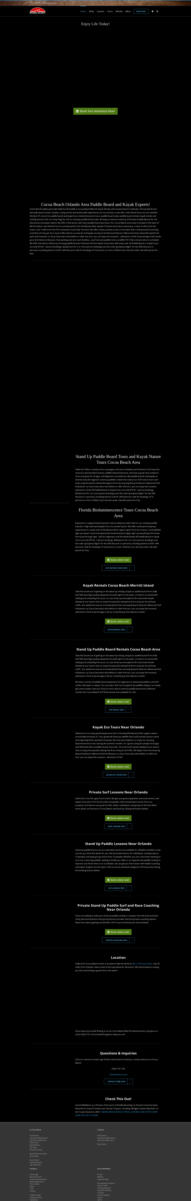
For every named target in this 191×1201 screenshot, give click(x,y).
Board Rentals (35, 1145)
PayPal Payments (36, 1162)
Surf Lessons (34, 1135)
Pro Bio (100, 1174)
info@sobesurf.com (49, 3)
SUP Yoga (33, 1147)
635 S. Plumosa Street (142, 963)
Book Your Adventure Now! (97, 111)
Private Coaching (36, 1150)
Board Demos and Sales (38, 1154)
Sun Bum (100, 1193)
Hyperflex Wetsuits (104, 1190)
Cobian (99, 1197)
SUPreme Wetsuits (104, 1188)
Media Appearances (37, 1181)
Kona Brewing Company (106, 1183)
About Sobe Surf (36, 1177)
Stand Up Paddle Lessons (39, 1138)
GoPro (99, 1200)
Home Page (34, 1174)
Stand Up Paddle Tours (38, 1140)
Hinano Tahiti (102, 1185)
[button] (157, 11)
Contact (32, 1191)
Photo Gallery (35, 1184)
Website (100, 1177)
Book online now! (120, 560)
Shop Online (34, 1156)
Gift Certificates (35, 1165)
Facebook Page (35, 1195)
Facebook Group (36, 1197)
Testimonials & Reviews (38, 1179)
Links (31, 1189)
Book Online (34, 1160)
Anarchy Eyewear (103, 1195)
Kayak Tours (34, 1142)
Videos (32, 1186)
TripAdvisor (34, 1200)
